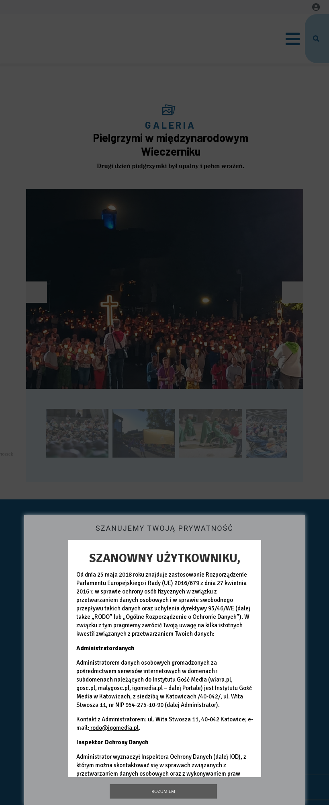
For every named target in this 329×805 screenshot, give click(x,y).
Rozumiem (163, 791)
